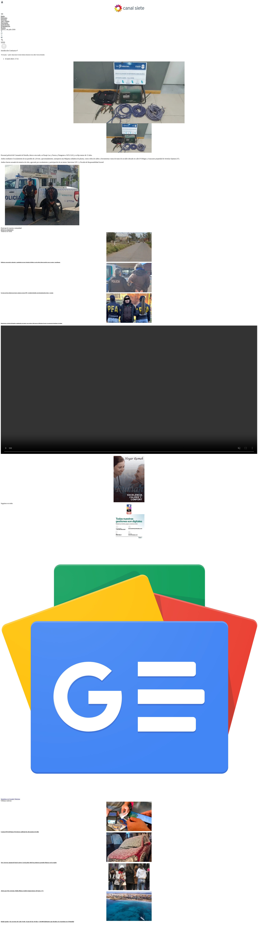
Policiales (4, 18)
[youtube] (129, 513)
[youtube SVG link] (129, 38)
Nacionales (4, 23)
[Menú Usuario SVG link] (129, 2)
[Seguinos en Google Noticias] (129, 797)
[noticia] (129, 247)
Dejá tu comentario (7, 230)
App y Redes (5, 21)
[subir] (4, 49)
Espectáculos (5, 24)
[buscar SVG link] (129, 40)
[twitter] (129, 510)
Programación (5, 26)
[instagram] (129, 508)
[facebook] (129, 505)
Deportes (4, 19)
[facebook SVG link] (129, 31)
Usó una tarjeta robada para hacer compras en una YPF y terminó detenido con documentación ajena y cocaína (27, 292)
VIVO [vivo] (3, 42)
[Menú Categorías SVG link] (129, 14)
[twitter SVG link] (129, 35)
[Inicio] (129, 8)
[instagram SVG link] (129, 33)
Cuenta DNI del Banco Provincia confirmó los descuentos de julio (20, 832)
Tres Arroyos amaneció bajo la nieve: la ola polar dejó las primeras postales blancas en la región (29, 862)
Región (3, 28)
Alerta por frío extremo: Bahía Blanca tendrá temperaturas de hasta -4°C (22, 891)
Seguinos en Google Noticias (10, 799)
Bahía (3, 16)
